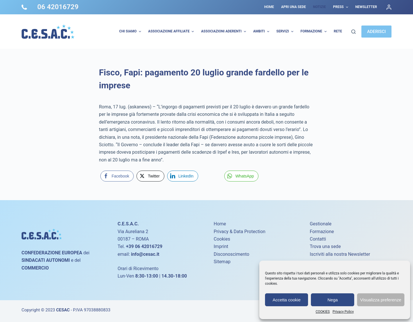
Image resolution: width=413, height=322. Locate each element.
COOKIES (323, 312)
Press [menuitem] (341, 7)
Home (220, 224)
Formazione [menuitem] (314, 31)
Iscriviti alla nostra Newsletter (340, 254)
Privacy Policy (343, 312)
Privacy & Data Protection (239, 231)
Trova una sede (325, 246)
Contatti (318, 239)
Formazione (322, 231)
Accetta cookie (286, 299)
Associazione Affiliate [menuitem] (172, 31)
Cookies (222, 239)
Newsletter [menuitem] (366, 7)
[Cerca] (353, 32)
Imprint (221, 246)
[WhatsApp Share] (241, 176)
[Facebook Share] (117, 176)
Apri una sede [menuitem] (293, 7)
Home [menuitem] (269, 7)
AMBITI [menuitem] (262, 31)
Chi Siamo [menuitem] (131, 31)
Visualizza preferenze (380, 299)
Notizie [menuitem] (319, 7)
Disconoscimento (231, 254)
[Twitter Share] (150, 176)
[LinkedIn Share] (182, 176)
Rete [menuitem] (338, 31)
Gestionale (321, 224)
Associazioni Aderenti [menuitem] (224, 31)
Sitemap (222, 261)
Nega (333, 299)
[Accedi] (388, 7)
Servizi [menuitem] (285, 31)
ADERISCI (376, 31)
